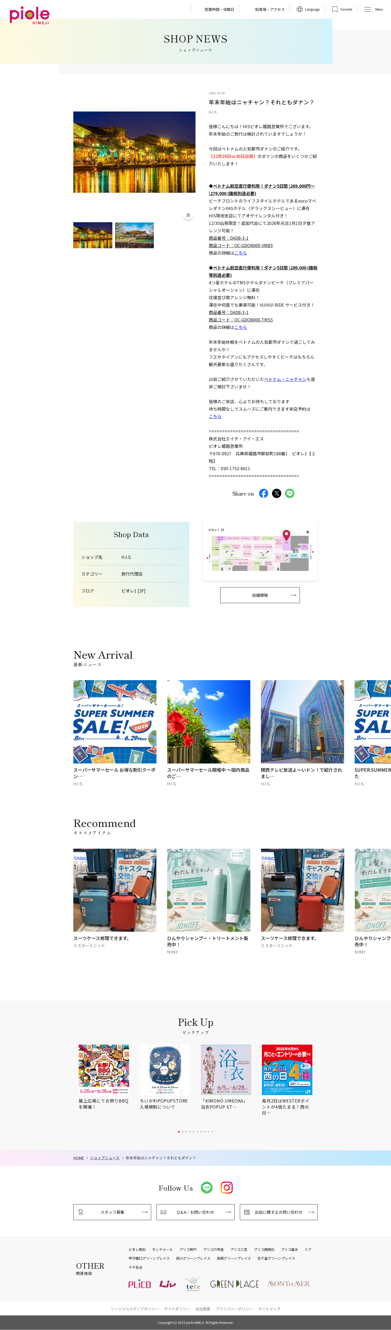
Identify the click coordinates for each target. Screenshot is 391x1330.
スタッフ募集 (112, 1212)
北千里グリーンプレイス (276, 1258)
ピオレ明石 (137, 1249)
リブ (307, 1249)
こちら (240, 253)
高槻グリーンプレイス (234, 1258)
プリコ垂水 (289, 1249)
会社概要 (203, 1309)
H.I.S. (126, 557)
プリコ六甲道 (213, 1249)
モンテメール (162, 1249)
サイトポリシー (177, 1309)
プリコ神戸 (188, 1249)
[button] (179, 1131)
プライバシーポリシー (234, 1309)
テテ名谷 (135, 1267)
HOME (78, 1157)
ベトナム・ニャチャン (285, 379)
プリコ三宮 (238, 1249)
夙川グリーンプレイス (193, 1258)
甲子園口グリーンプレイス (149, 1258)
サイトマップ (269, 1309)
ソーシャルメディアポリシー (135, 1309)
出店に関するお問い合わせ (279, 1212)
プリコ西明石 (264, 1249)
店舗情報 (260, 595)
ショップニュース (105, 1157)
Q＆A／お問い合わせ (195, 1212)
